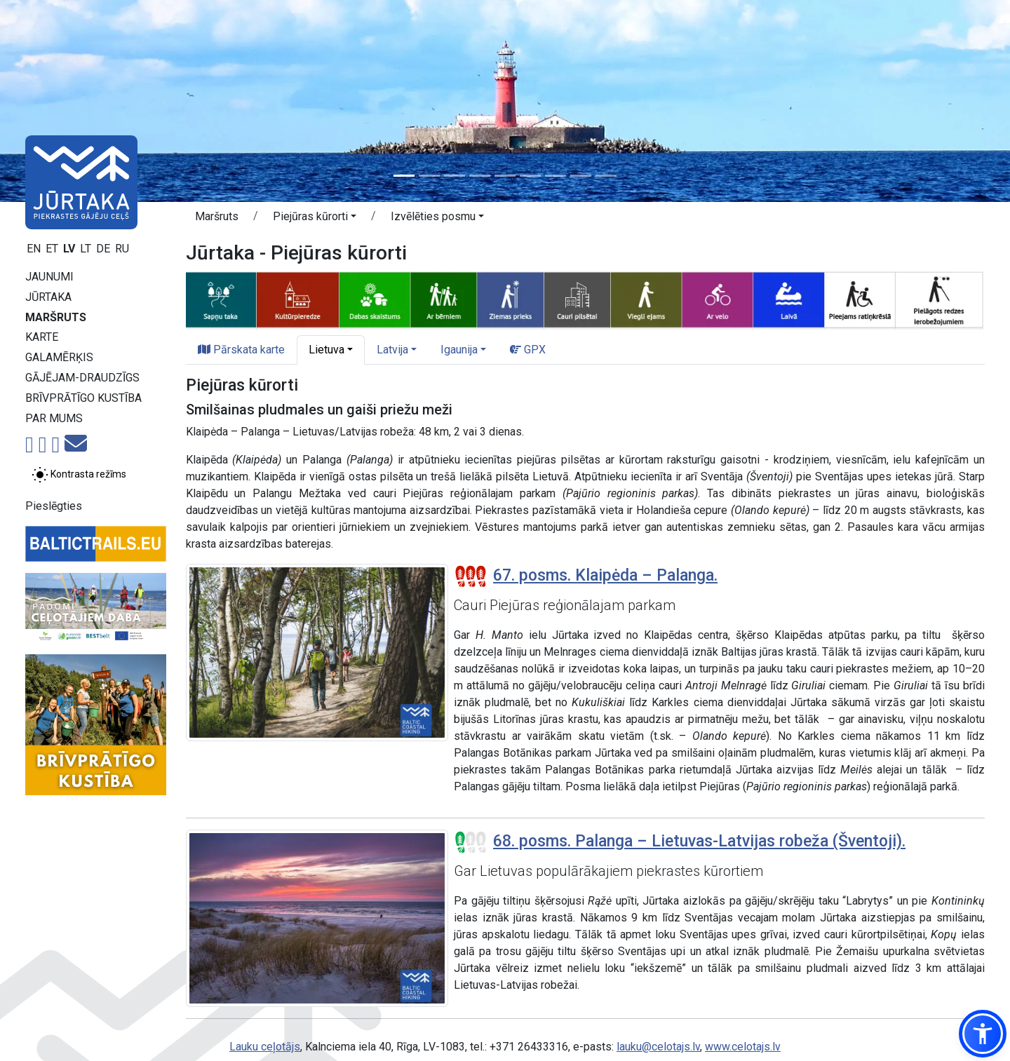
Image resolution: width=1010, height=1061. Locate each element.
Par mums (54, 418)
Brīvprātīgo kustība (83, 398)
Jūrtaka (48, 297)
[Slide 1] (404, 176)
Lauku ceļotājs (264, 1046)
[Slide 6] (530, 176)
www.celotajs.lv (743, 1046)
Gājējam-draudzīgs (82, 377)
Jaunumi (49, 276)
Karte (41, 337)
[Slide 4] (479, 176)
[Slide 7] (555, 176)
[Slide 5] (505, 176)
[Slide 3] (454, 176)
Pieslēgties (53, 506)
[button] (314, 219)
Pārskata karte (241, 349)
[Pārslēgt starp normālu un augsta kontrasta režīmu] (79, 475)
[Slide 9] (606, 176)
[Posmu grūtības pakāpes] (470, 576)
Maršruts (55, 317)
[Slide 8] (580, 176)
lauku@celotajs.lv (658, 1046)
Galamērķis (59, 357)
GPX (528, 349)
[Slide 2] (429, 176)
